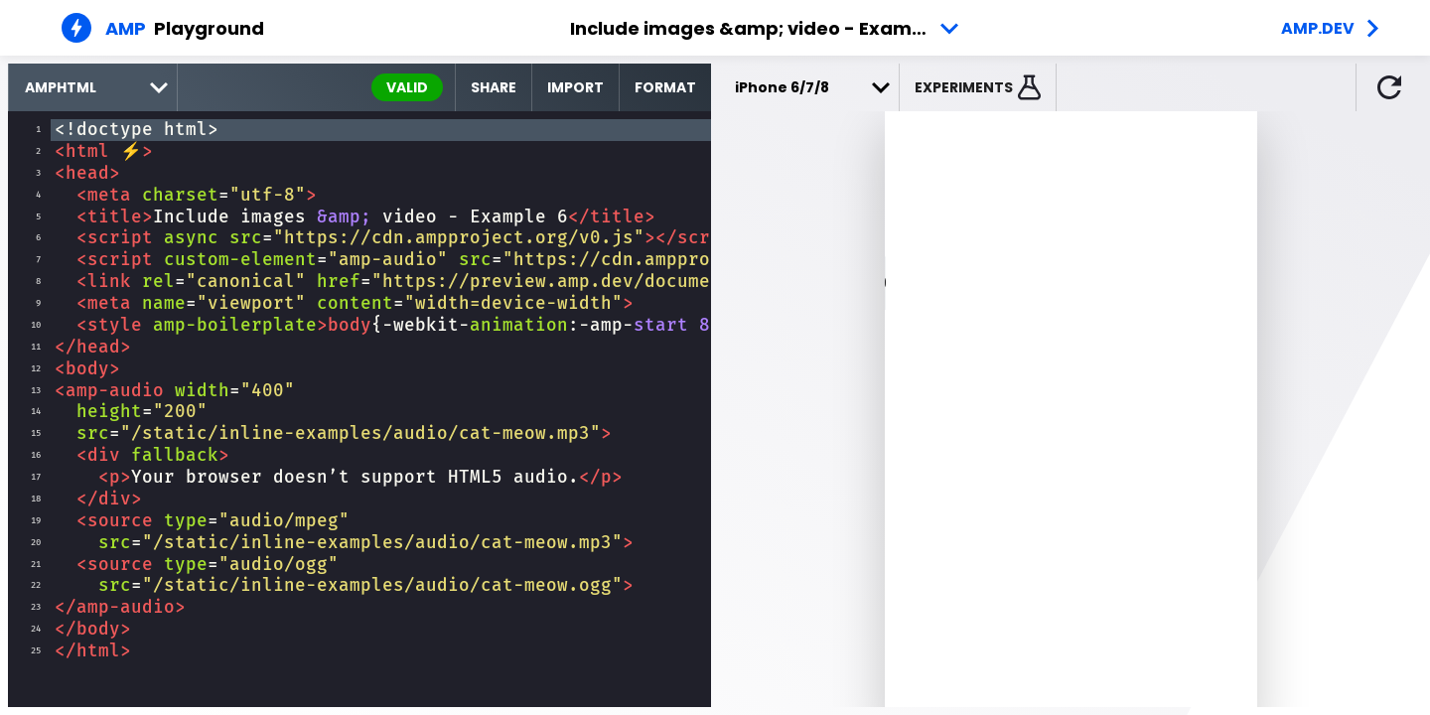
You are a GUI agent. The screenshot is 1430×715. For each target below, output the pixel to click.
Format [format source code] (665, 87)
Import (575, 87)
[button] (978, 87)
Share (493, 87)
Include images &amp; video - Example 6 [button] (763, 28)
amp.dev (1318, 28)
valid (407, 87)
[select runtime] (93, 87)
